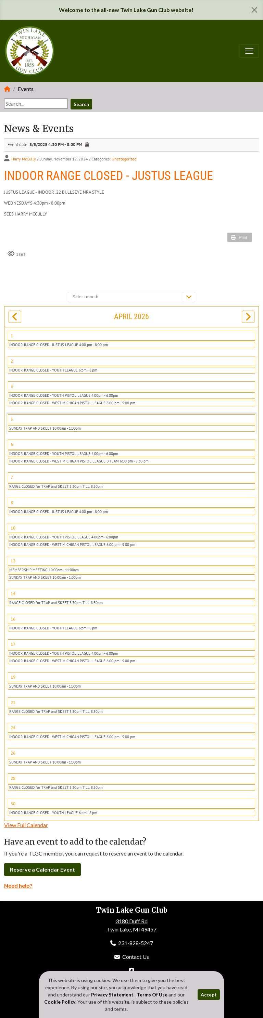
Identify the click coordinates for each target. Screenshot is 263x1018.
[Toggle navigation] (249, 51)
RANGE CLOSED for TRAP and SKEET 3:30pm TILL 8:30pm (56, 486)
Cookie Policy (59, 1002)
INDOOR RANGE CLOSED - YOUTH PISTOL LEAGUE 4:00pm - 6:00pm (63, 395)
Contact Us (131, 956)
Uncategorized (124, 158)
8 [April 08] (12, 503)
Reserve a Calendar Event (42, 869)
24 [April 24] (13, 728)
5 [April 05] (12, 419)
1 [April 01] (12, 336)
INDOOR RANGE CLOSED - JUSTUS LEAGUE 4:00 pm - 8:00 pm (58, 344)
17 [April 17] (13, 644)
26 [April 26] (13, 753)
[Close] (254, 9)
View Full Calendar (26, 825)
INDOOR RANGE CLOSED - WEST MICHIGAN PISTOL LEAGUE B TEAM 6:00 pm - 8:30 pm (79, 461)
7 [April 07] (12, 477)
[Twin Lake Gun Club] (29, 50)
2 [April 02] (12, 361)
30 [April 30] (13, 804)
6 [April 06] (12, 444)
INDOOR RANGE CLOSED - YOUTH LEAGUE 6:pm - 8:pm (53, 370)
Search (81, 104)
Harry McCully (23, 158)
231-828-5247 (131, 943)
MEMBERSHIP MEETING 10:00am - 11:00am (44, 569)
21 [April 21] (13, 702)
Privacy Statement (112, 994)
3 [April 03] (12, 386)
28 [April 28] (13, 778)
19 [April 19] (13, 677)
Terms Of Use (152, 994)
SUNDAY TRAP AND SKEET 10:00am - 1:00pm (45, 428)
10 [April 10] (13, 528)
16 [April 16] (13, 619)
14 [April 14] (13, 594)
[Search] (36, 104)
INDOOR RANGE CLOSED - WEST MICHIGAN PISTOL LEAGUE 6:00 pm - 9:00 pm (72, 403)
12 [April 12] (13, 561)
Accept (209, 994)
